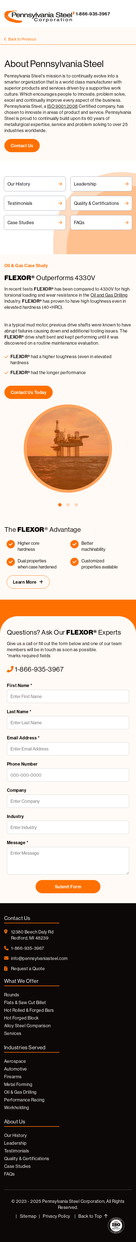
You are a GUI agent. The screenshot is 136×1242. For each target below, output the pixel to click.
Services (13, 1033)
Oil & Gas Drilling (20, 1092)
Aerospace (15, 1061)
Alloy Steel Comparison (27, 1025)
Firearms (13, 1076)
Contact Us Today (29, 392)
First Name (19, 685)
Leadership (101, 184)
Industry (15, 816)
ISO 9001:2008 (62, 106)
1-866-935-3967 (90, 14)
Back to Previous (20, 39)
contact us (22, 145)
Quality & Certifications (101, 203)
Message (17, 842)
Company (16, 790)
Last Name (19, 711)
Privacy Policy (56, 1216)
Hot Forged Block (21, 1018)
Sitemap (28, 1216)
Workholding (16, 1107)
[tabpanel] (68, 377)
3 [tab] (76, 505)
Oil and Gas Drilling (109, 295)
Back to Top (93, 1216)
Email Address (23, 738)
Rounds (11, 994)
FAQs (101, 222)
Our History (34, 184)
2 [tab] (68, 505)
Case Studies (34, 222)
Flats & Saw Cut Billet (25, 1002)
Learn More (25, 582)
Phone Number (22, 764)
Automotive (15, 1069)
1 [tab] (60, 505)
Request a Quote (24, 968)
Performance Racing (24, 1099)
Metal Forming (18, 1084)
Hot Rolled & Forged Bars (29, 1010)
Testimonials (34, 203)
